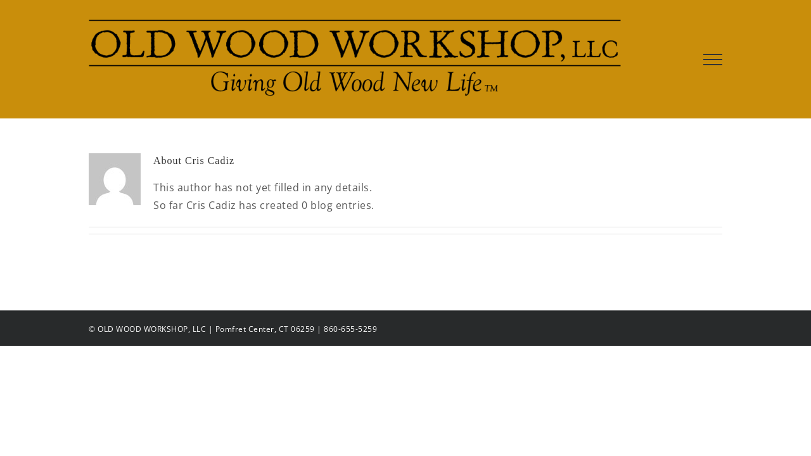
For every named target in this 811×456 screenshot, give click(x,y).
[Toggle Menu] (713, 59)
